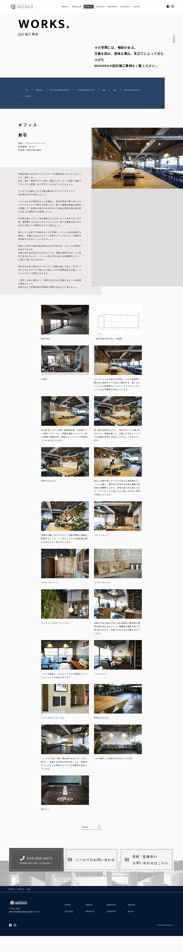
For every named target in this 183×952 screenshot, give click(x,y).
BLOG (137, 6)
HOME (68, 902)
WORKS (89, 6)
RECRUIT (112, 6)
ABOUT (65, 6)
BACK (85, 822)
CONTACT (125, 6)
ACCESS (100, 6)
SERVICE (77, 6)
